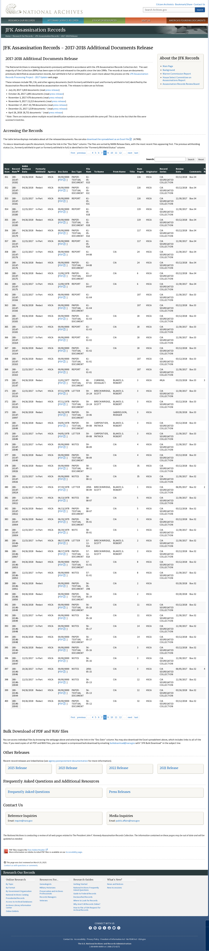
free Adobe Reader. (38, 849)
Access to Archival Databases (19, 901)
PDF (61, 179)
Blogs (114, 928)
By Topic (9, 884)
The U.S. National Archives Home (43, 9)
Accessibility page (74, 852)
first (73, 152)
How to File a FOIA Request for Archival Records (87, 908)
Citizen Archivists (165, 4)
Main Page (168, 66)
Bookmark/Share (183, 4)
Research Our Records (21, 20)
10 (112, 152)
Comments (195, 171)
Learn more (182, 945)
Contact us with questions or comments (21, 865)
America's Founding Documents (187, 20)
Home (8, 36)
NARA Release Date (26, 169)
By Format (10, 887)
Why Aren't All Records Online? (86, 904)
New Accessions (114, 887)
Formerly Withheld (40, 170)
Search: (150, 159)
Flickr (118, 928)
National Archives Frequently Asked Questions (86, 888)
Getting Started (80, 884)
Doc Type (77, 171)
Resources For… (49, 879)
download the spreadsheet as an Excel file (108, 139)
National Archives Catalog (17, 894)
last (136, 152)
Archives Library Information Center (18, 906)
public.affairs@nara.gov (128, 820)
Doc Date (63, 171)
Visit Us (146, 20)
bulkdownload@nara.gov (122, 743)
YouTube (109, 928)
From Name (119, 171)
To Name (99, 171)
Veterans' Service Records (63, 20)
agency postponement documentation (68, 760)
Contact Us (199, 4)
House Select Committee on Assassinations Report (177, 79)
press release (52, 89)
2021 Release (169, 768)
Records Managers (48, 897)
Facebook (90, 928)
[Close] (205, 923)
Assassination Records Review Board (181, 83)
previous (81, 152)
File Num (88, 170)
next (130, 152)
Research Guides (83, 879)
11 (116, 152)
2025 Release (17, 768)
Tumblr (104, 928)
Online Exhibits (12, 911)
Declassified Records (83, 897)
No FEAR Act (131, 939)
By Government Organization (19, 891)
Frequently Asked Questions (29, 792)
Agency (52, 171)
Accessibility (80, 939)
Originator (151, 171)
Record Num (16, 170)
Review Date (180, 170)
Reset (201, 159)
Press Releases (119, 792)
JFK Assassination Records (47, 36)
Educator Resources (104, 20)
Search (200, 9)
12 (120, 152)
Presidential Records (15, 898)
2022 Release (118, 768)
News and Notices (115, 884)
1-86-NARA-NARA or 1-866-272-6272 (104, 946)
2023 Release (67, 768)
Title (132, 171)
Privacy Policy (93, 939)
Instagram (100, 928)
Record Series (163, 170)
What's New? (114, 879)
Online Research (16, 879)
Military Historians (48, 887)
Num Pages (140, 170)
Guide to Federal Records (84, 893)
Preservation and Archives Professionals (51, 892)
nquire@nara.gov (23, 820)
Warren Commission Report (177, 73)
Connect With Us (104, 923)
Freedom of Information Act (113, 939)
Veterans (44, 900)
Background (169, 69)
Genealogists (46, 884)
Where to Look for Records (85, 900)
